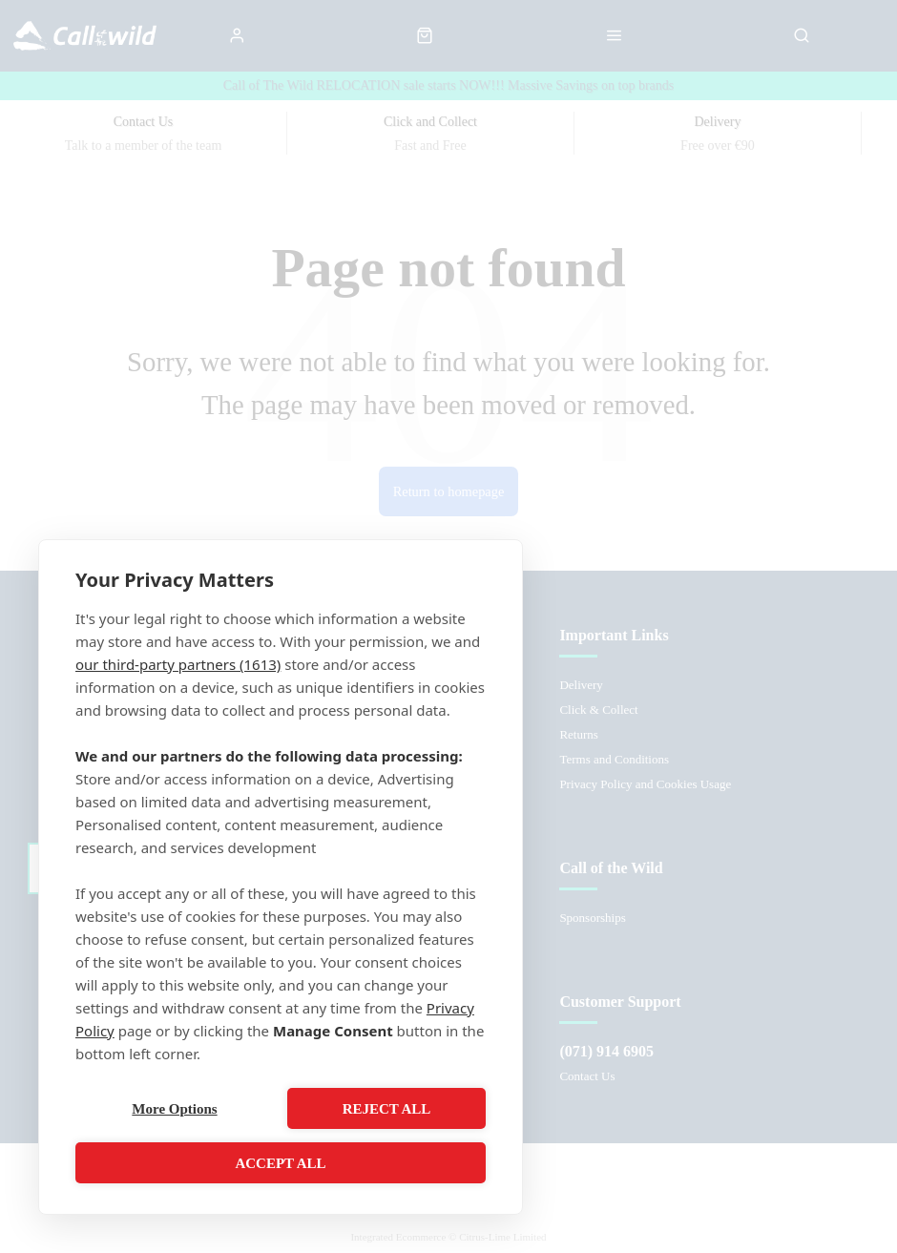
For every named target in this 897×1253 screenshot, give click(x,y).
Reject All (387, 1109)
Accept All (280, 1163)
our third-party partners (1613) (178, 664)
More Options (174, 1109)
